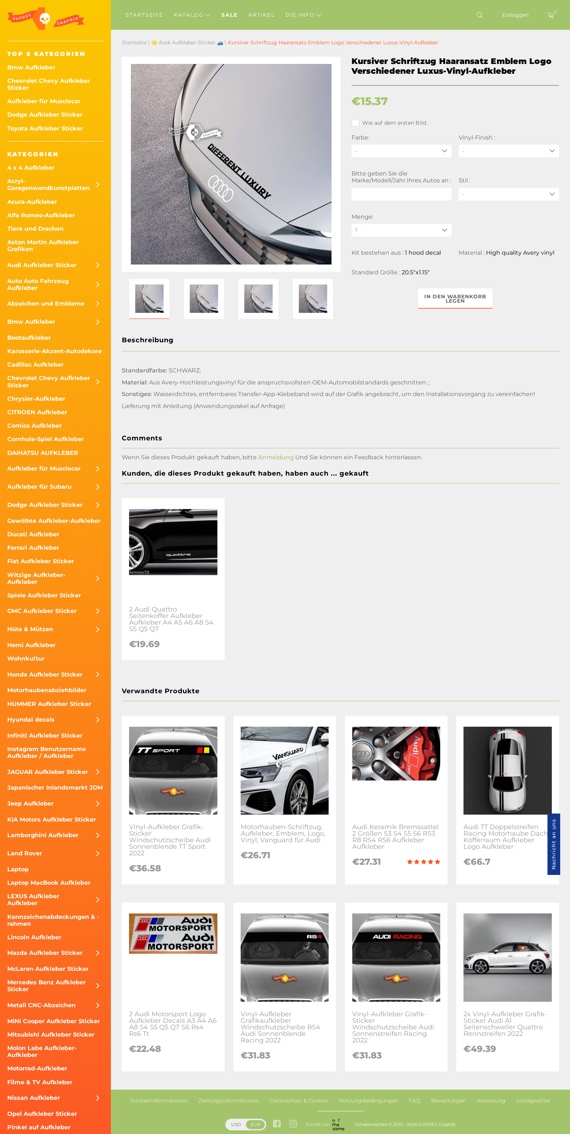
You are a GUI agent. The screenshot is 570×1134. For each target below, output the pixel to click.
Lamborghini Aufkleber (43, 835)
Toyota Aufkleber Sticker (45, 128)
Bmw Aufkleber (31, 67)
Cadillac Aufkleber (35, 364)
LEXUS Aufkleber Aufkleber (33, 900)
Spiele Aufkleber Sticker (44, 595)
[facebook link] (277, 1124)
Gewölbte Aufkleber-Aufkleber (54, 520)
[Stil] (509, 194)
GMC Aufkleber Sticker (42, 611)
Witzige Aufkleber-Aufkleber (36, 578)
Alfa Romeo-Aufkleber (41, 215)
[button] (149, 299)
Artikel (261, 15)
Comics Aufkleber (34, 425)
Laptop (18, 869)
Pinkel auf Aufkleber (39, 1127)
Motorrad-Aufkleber (37, 1068)
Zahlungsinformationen (228, 1100)
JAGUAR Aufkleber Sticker (47, 771)
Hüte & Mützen (30, 629)
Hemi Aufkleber (31, 645)
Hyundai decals (31, 719)
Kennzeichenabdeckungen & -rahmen (53, 920)
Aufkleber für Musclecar (44, 101)
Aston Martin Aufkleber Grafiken (43, 246)
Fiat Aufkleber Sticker (40, 561)
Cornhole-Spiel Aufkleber (45, 439)
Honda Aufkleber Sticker (45, 674)
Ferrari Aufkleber (33, 547)
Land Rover (24, 853)
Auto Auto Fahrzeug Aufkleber (38, 284)
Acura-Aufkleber (32, 201)
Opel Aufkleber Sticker (42, 1113)
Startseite (144, 15)
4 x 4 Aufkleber (31, 167)
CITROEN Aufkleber (37, 412)
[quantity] (402, 230)
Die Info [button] (303, 15)
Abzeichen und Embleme (45, 303)
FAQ (414, 1100)
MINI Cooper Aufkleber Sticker (53, 1021)
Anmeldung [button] (276, 457)
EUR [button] (255, 1124)
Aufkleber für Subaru (39, 486)
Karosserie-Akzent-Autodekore (54, 351)
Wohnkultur (26, 658)
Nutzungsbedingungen (368, 1100)
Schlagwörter (533, 1100)
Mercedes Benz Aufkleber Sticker (46, 986)
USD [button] (236, 1124)
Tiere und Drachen (35, 228)
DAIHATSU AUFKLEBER (42, 452)
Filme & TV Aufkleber (39, 1082)
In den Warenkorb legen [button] (455, 298)
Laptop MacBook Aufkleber (49, 882)
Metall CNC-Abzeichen (41, 1005)
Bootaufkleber (29, 337)
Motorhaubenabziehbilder (47, 690)
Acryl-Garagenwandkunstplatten (48, 184)
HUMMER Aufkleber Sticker (49, 704)
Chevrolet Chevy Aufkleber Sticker (48, 84)
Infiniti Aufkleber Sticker (45, 735)
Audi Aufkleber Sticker (42, 265)
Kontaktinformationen (159, 1100)
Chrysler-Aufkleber (36, 398)
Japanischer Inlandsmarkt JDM (55, 787)
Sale (229, 15)
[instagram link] (293, 1124)
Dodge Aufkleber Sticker (45, 114)
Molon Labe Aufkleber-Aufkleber (42, 1051)
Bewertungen (448, 1100)
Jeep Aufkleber (30, 803)
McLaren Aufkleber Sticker (48, 968)
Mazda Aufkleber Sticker (45, 952)
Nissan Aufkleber (33, 1097)
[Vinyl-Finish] (509, 151)
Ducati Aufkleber (33, 534)
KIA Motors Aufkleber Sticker (51, 819)
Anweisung (491, 1100)
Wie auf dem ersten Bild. (390, 123)
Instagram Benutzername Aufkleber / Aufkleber (46, 752)
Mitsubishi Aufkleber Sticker (51, 1034)
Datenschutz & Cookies (299, 1100)
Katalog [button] (192, 15)
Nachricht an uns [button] (553, 844)
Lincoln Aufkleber (34, 937)
